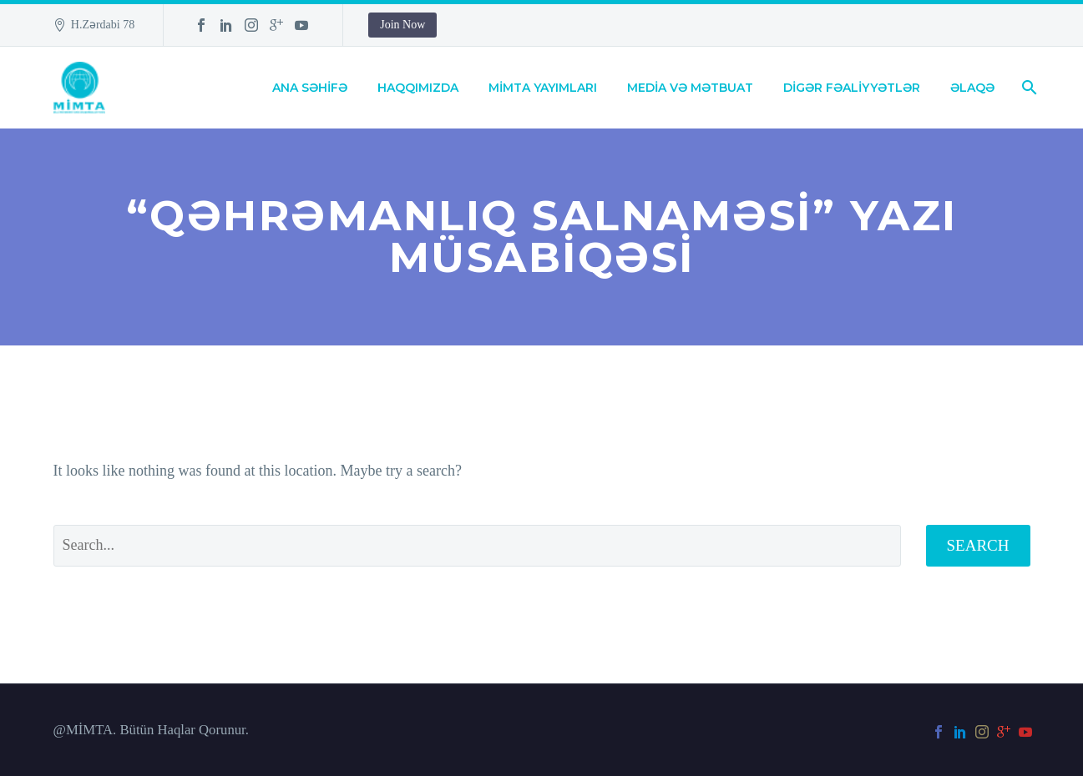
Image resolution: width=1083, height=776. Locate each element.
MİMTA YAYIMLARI (542, 87)
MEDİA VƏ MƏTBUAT (690, 87)
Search (978, 545)
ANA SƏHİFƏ (309, 87)
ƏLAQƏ (972, 87)
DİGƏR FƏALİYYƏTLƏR (851, 87)
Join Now (402, 24)
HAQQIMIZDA (417, 87)
